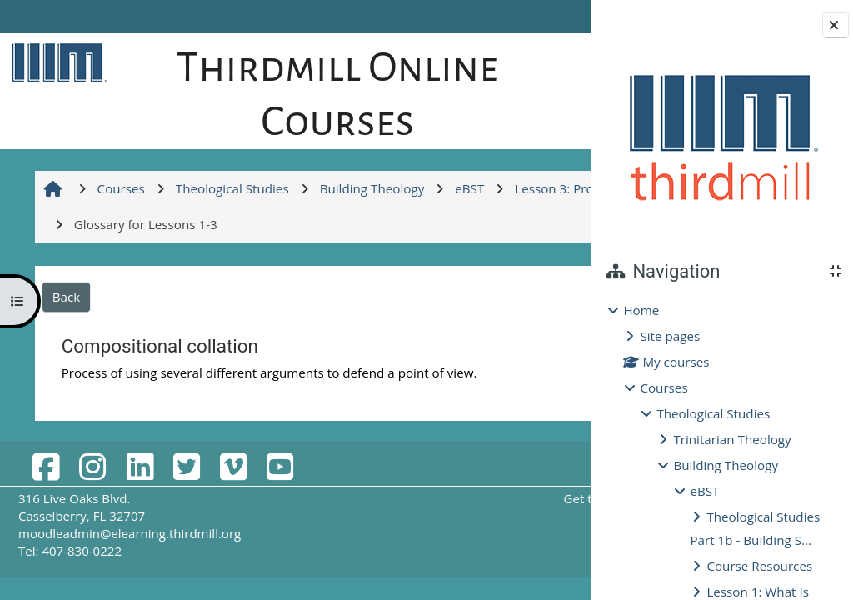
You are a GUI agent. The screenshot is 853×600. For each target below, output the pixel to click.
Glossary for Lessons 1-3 (455, 443)
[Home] (56, 61)
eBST (704, 490)
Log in (543, 16)
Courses (663, 387)
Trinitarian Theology (732, 439)
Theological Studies (713, 413)
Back (64, 350)
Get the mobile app (457, 552)
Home (641, 310)
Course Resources (759, 566)
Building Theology (725, 465)
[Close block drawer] (835, 25)
